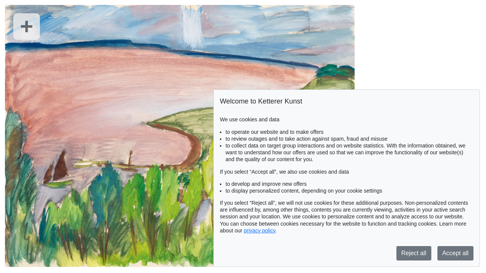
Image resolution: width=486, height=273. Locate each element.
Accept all (455, 253)
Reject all (413, 253)
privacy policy (259, 231)
